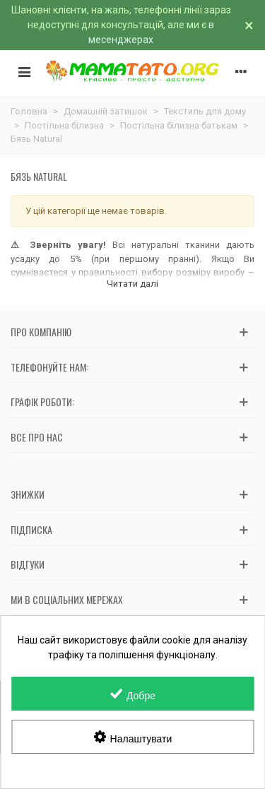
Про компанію (41, 331)
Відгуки (28, 564)
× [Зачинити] (249, 25)
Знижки (28, 494)
